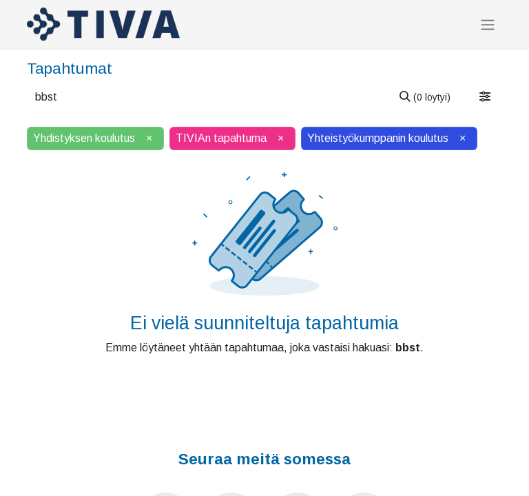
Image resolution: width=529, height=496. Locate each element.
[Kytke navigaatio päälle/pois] (487, 24)
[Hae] (425, 97)
